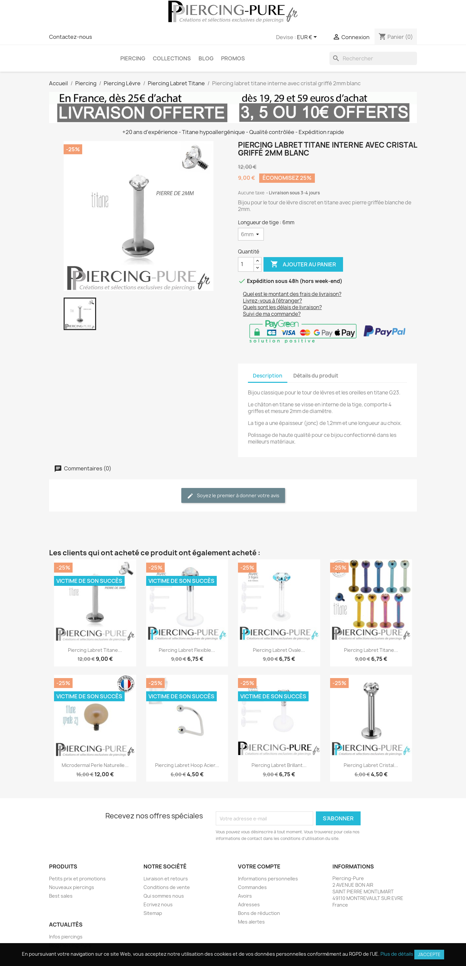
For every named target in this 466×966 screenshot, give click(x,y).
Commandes (252, 887)
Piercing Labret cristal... (371, 765)
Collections (172, 58)
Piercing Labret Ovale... (279, 650)
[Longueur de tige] (251, 234)
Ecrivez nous (158, 904)
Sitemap (153, 913)
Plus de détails (396, 954)
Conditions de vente (167, 887)
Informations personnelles (268, 878)
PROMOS (233, 58)
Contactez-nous (70, 36)
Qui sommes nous (164, 896)
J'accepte (429, 954)
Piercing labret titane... (95, 650)
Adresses (249, 904)
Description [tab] (267, 375)
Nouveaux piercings (71, 887)
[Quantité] (246, 264)
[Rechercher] (373, 58)
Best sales (61, 896)
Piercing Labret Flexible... (187, 650)
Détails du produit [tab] (315, 375)
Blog (206, 58)
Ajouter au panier (303, 264)
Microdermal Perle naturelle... (95, 765)
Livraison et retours (166, 878)
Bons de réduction (259, 913)
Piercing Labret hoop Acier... (187, 765)
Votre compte (259, 866)
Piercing (132, 58)
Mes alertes (251, 922)
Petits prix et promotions (77, 878)
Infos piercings (66, 936)
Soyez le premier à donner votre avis (233, 495)
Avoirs (245, 896)
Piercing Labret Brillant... (279, 765)
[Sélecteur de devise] (308, 37)
